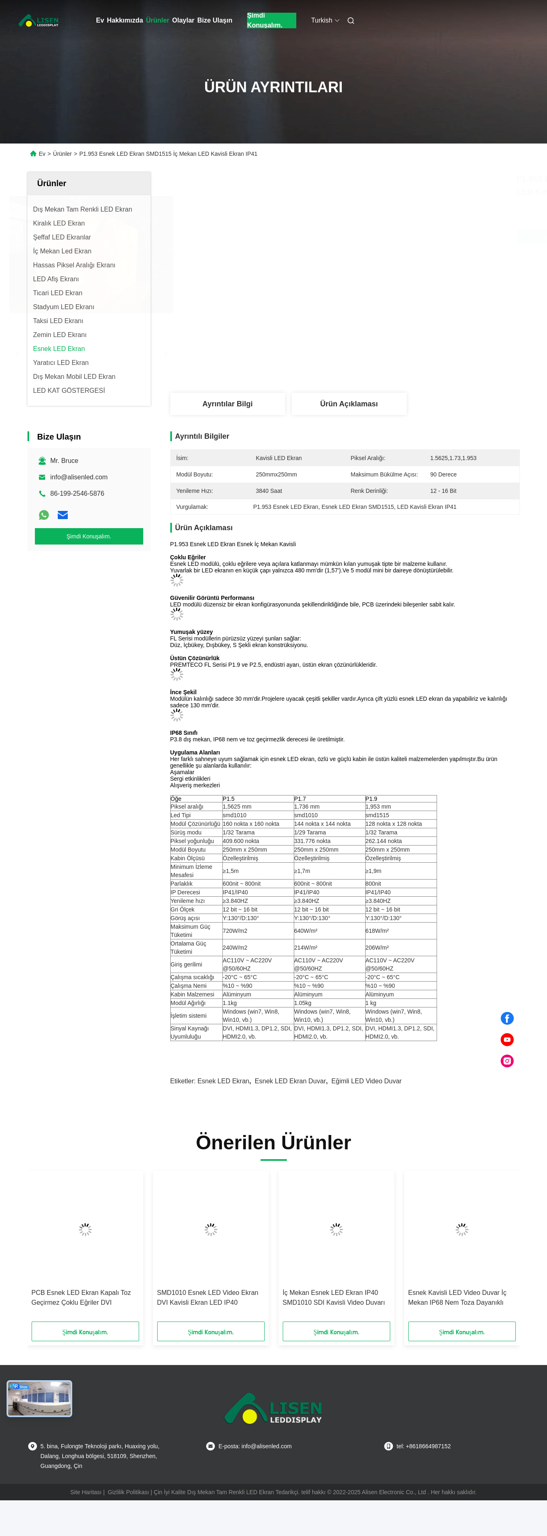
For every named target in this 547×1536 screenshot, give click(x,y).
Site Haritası (85, 1492)
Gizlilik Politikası (128, 1492)
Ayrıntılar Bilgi (227, 404)
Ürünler (157, 20)
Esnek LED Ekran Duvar (290, 1081)
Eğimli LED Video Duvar (367, 1081)
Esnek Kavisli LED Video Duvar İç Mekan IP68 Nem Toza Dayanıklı (457, 1297)
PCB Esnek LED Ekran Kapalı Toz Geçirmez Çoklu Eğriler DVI (81, 1297)
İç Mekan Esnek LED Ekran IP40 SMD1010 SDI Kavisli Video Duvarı (334, 1297)
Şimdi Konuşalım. (264, 20)
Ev (100, 20)
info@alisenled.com (79, 477)
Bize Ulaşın (214, 20)
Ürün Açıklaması (349, 404)
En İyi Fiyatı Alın (394, 237)
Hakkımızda (125, 20)
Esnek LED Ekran (223, 1081)
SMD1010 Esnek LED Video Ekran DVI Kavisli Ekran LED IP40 (208, 1297)
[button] (45, 1249)
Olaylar (183, 20)
